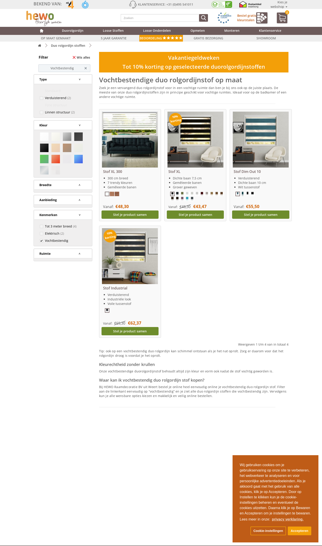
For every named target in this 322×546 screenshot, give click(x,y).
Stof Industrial (115, 288)
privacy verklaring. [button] (287, 519)
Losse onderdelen (157, 30)
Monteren (231, 30)
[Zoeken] (203, 18)
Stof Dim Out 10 (247, 171)
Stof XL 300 (112, 171)
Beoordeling (161, 38)
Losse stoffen (113, 30)
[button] (244, 531)
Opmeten (198, 30)
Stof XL (174, 171)
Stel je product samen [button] (130, 214)
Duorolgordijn (72, 30)
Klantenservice (270, 30)
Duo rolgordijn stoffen (68, 45)
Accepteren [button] (299, 531)
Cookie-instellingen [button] (268, 531)
